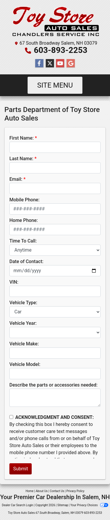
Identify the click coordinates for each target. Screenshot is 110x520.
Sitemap (62, 505)
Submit (20, 468)
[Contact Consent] (11, 417)
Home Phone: (23, 220)
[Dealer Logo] (55, 21)
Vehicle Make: (24, 344)
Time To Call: (23, 241)
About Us (42, 491)
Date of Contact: (26, 261)
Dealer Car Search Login (17, 505)
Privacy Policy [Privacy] (75, 491)
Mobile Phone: (24, 200)
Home (29, 491)
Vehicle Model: (24, 364)
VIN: (13, 282)
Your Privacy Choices (89, 505)
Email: (15, 179)
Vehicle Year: (23, 323)
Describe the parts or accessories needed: (53, 385)
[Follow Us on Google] (71, 63)
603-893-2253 (60, 50)
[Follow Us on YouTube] (60, 63)
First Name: (21, 138)
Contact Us (57, 491)
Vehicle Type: (23, 302)
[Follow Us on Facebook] (39, 63)
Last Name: (21, 158)
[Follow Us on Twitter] (50, 63)
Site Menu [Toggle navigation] (55, 85)
